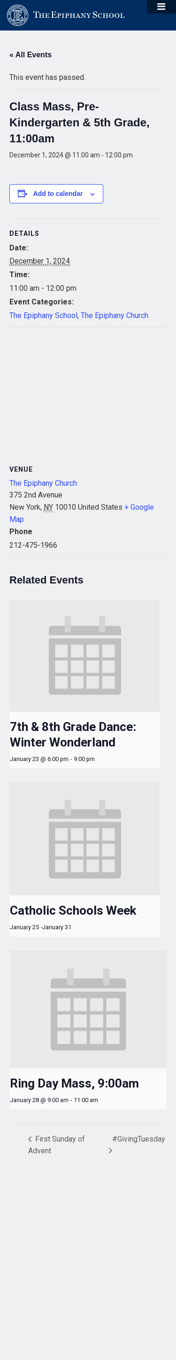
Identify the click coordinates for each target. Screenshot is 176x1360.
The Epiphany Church (114, 315)
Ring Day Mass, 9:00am (74, 1083)
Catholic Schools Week (73, 910)
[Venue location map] (88, 395)
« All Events (30, 55)
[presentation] (85, 655)
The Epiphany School (43, 315)
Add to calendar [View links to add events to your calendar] (58, 193)
